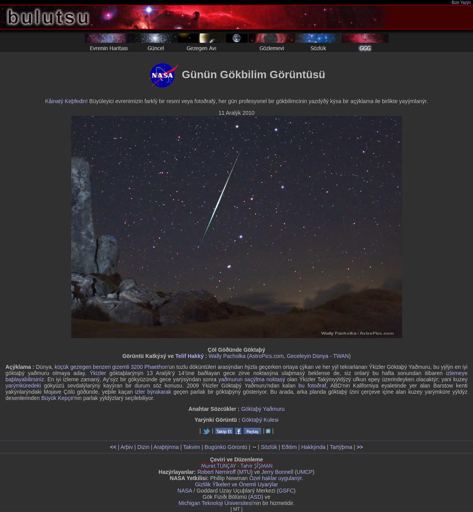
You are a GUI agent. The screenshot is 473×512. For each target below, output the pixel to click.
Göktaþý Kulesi (260, 420)
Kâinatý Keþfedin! (66, 101)
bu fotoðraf (312, 385)
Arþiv (127, 447)
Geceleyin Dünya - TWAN (318, 356)
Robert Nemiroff (216, 472)
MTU (245, 472)
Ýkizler (98, 373)
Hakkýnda (313, 447)
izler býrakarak (153, 392)
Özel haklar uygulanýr (275, 478)
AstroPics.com (266, 356)
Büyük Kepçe (57, 398)
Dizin (143, 447)
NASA (185, 490)
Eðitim (289, 447)
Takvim (191, 447)
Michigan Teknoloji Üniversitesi (215, 503)
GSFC (286, 490)
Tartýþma (341, 447)
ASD (256, 497)
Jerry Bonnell (278, 472)
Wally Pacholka (227, 356)
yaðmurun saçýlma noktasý (251, 379)
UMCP (305, 472)
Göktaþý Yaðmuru (263, 409)
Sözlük (269, 447)
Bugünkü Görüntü (225, 447)
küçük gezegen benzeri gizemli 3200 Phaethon (111, 367)
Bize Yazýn (461, 2)
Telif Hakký (189, 356)
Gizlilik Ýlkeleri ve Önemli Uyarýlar (236, 484)
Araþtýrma (166, 447)
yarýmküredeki (23, 385)
